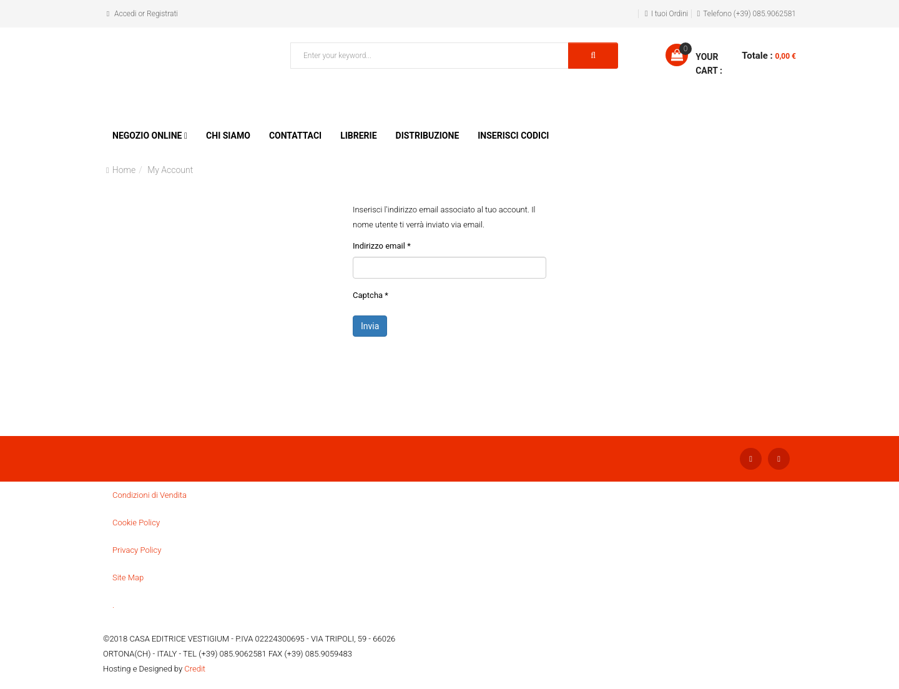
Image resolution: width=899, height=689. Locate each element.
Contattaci (295, 136)
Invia (370, 326)
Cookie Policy (136, 522)
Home (123, 170)
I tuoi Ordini (670, 13)
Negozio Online (147, 136)
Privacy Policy (136, 550)
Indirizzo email (382, 245)
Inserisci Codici (513, 136)
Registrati (162, 13)
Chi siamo (228, 136)
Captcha (370, 295)
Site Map (128, 577)
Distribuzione (427, 136)
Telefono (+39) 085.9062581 (749, 13)
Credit (194, 668)
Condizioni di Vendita (149, 495)
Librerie (358, 136)
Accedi (125, 13)
